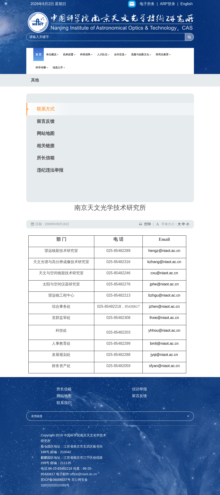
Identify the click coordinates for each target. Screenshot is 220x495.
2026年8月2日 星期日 (48, 4)
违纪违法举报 (50, 170)
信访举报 (139, 389)
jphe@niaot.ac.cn (164, 284)
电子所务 (147, 4)
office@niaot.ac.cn (83, 474)
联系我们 (64, 403)
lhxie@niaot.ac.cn (164, 318)
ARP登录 (167, 4)
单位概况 (52, 54)
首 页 (38, 54)
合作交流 (120, 54)
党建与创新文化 (141, 54)
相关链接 (45, 145)
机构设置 (69, 54)
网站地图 (45, 133)
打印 (147, 224)
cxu (164, 273)
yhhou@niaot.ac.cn (164, 330)
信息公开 (59, 67)
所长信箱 (45, 157)
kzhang (164, 262)
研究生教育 (163, 54)
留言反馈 (45, 121)
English (186, 4)
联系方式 (45, 109)
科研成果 (86, 54)
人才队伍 (103, 54)
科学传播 (42, 67)
